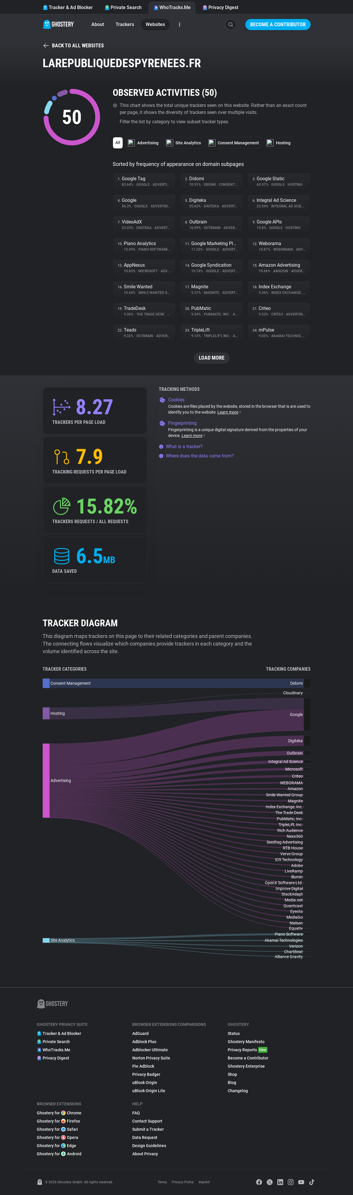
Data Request (144, 1137)
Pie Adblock (143, 1066)
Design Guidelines (149, 1145)
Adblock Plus (144, 1041)
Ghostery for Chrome (59, 1113)
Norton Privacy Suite (151, 1058)
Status (234, 1033)
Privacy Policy (183, 1182)
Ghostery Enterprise (246, 1066)
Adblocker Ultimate (150, 1049)
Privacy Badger (146, 1074)
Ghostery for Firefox (58, 1121)
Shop (232, 1074)
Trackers (125, 24)
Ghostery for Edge (56, 1145)
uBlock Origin (144, 1082)
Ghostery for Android (59, 1153)
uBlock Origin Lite (148, 1090)
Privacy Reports (247, 1050)
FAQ (136, 1113)
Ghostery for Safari (57, 1129)
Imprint (204, 1182)
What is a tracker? (181, 446)
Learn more (230, 412)
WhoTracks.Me (172, 7)
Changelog (238, 1090)
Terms (162, 1182)
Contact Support (147, 1121)
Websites (155, 24)
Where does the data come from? (196, 456)
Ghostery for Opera (57, 1137)
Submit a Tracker (148, 1129)
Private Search (123, 7)
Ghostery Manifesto (246, 1041)
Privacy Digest (220, 7)
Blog (232, 1082)
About (97, 24)
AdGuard (140, 1033)
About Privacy (145, 1153)
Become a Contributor (278, 24)
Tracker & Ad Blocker (68, 7)
